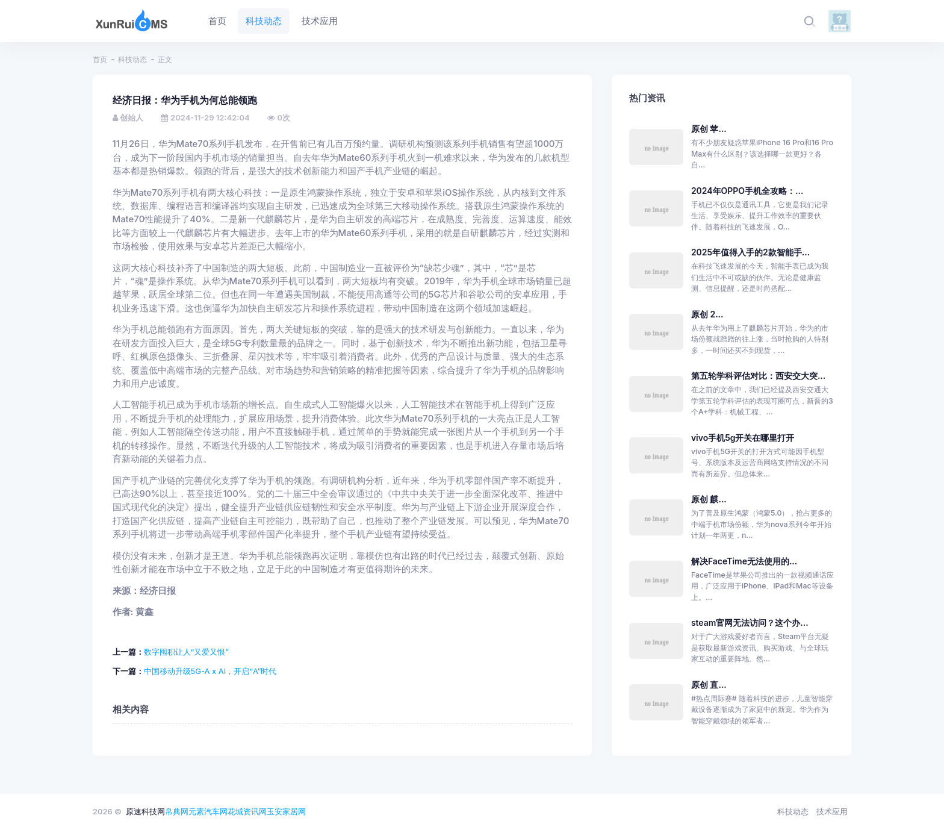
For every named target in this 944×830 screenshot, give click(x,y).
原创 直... (709, 684)
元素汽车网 (208, 811)
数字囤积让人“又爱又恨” (186, 652)
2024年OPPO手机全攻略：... (747, 191)
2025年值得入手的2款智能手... (750, 252)
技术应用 (832, 811)
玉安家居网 (286, 811)
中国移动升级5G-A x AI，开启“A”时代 (210, 671)
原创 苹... (709, 128)
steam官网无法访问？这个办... (750, 622)
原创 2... (707, 314)
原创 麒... (709, 499)
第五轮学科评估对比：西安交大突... (758, 375)
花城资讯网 (247, 811)
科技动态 (132, 59)
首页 (100, 59)
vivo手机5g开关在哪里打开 (743, 437)
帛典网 (176, 811)
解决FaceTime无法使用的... (744, 561)
